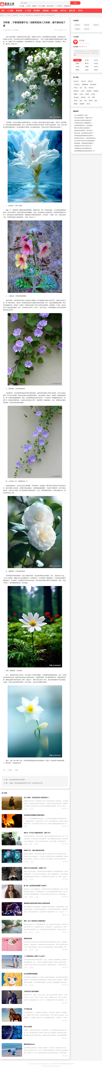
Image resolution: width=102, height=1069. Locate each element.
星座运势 (19, 10)
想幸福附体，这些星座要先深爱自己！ (84, 143)
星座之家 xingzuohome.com (43, 1063)
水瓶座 (86, 70)
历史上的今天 (56, 1066)
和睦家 (87, 94)
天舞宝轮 (83, 97)
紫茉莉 (90, 100)
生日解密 (54, 10)
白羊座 (31, 809)
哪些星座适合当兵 (29, 1044)
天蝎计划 (90, 81)
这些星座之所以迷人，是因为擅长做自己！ (85, 138)
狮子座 (86, 63)
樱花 (93, 97)
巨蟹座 (77, 63)
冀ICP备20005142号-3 (68, 1063)
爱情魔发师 (85, 84)
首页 (2, 10)
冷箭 (81, 87)
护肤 (85, 100)
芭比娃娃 (76, 97)
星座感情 (15, 15)
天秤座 (10, 770)
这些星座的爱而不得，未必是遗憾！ (83, 125)
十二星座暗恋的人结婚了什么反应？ (35, 956)
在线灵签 (45, 10)
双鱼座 (31, 897)
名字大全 (63, 10)
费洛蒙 (75, 103)
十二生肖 (28, 10)
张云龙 (81, 94)
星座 (16, 770)
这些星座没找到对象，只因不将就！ (83, 130)
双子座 (26, 861)
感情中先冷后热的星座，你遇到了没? (35, 868)
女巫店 (82, 91)
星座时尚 (96, 25)
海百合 (88, 103)
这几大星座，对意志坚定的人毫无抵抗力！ (37, 797)
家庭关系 (76, 91)
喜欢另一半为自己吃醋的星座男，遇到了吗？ (37, 832)
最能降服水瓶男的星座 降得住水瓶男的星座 (37, 903)
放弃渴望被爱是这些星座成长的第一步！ (85, 151)
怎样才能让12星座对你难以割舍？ (83, 120)
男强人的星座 (28, 1026)
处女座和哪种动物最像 (30, 974)
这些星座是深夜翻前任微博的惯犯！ (35, 815)
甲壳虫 (75, 87)
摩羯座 (77, 70)
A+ (58, 30)
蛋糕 (96, 100)
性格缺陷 (96, 91)
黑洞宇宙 (91, 87)
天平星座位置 (28, 1009)
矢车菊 (93, 94)
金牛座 (31, 879)
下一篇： (23, 783)
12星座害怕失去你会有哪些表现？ (83, 148)
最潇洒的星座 (28, 938)
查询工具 (72, 10)
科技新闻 (89, 91)
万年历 (80, 10)
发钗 (81, 100)
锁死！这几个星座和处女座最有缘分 (35, 921)
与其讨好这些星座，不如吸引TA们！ (84, 117)
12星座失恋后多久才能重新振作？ (83, 123)
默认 (61, 30)
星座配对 (34, 6)
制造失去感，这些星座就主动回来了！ (84, 133)
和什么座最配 (41, 6)
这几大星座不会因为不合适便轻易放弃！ (85, 140)
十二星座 (10, 10)
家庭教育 (82, 103)
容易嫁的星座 (67, 6)
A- (62, 30)
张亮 (85, 87)
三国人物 (83, 81)
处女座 (31, 932)
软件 (89, 97)
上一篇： (14, 779)
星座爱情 (77, 25)
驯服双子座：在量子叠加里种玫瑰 (34, 850)
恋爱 (30, 844)
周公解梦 (37, 10)
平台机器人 (77, 84)
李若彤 (75, 100)
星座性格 (86, 25)
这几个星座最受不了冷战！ (81, 115)
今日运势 (28, 6)
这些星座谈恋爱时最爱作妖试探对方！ (84, 135)
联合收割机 (93, 84)
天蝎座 (86, 66)
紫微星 (75, 94)
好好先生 (76, 81)
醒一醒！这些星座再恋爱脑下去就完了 (35, 885)
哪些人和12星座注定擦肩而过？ (82, 128)
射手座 (31, 950)
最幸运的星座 (50, 6)
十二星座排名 (58, 6)
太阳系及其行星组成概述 (31, 991)
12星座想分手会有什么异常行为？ (83, 145)
